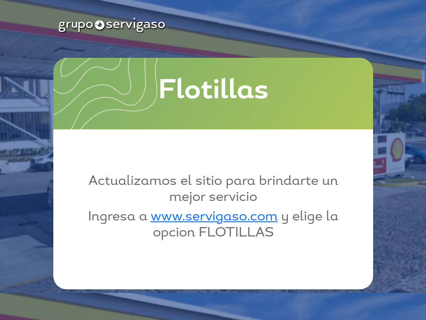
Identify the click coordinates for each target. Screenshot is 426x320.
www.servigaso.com (214, 217)
